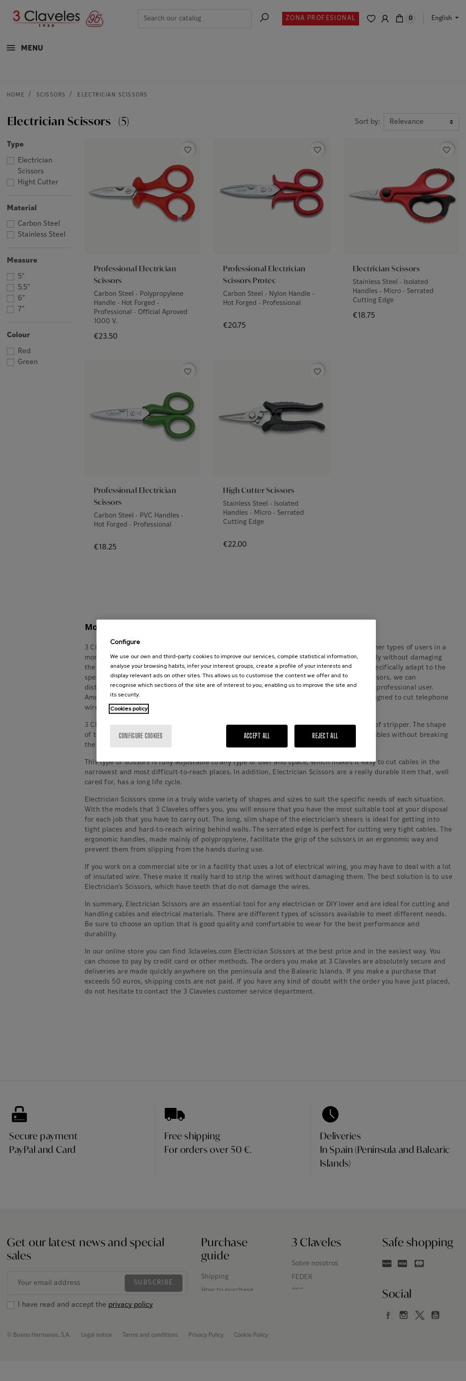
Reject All (325, 736)
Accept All (257, 736)
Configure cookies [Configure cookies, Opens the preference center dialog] (141, 736)
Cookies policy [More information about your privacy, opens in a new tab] (128, 708)
